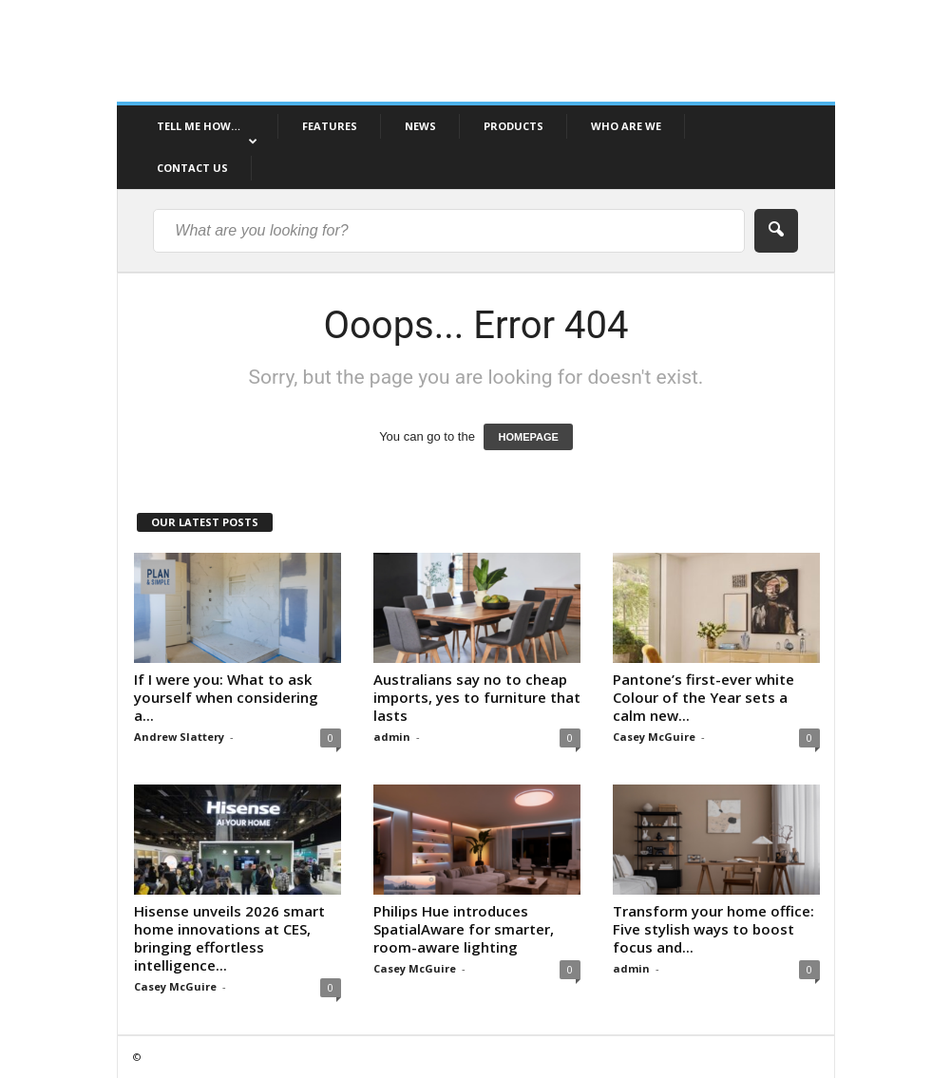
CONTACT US (192, 168)
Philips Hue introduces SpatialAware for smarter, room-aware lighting (463, 928)
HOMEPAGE (528, 437)
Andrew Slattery (179, 736)
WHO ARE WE (626, 126)
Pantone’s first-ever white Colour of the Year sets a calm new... (703, 697)
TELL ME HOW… (207, 133)
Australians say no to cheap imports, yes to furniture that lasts (476, 697)
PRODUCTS (513, 126)
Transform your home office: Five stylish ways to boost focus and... (713, 928)
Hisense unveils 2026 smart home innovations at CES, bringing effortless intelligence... (229, 937)
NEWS (420, 126)
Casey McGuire (654, 736)
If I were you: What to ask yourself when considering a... (226, 697)
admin (391, 736)
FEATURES (329, 126)
